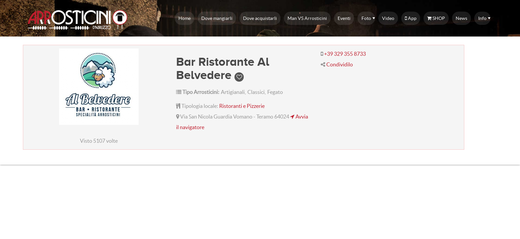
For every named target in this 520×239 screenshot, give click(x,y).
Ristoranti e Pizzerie (242, 106)
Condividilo (339, 64)
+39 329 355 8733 (345, 54)
